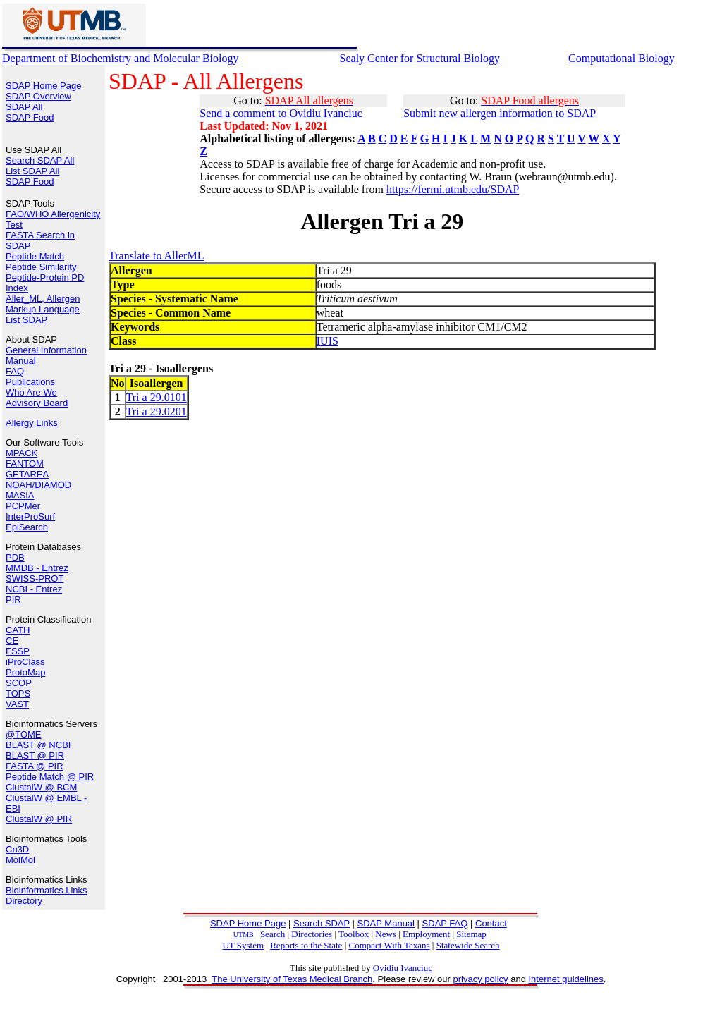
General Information (46, 350)
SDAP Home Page (43, 85)
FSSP (18, 651)
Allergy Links (32, 422)
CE (12, 640)
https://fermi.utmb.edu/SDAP (452, 189)
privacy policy (480, 979)
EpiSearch (27, 527)
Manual (21, 360)
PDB (15, 557)
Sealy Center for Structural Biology (420, 58)
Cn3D (17, 849)
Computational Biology (621, 58)
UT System (243, 945)
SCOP (19, 683)
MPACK (21, 453)
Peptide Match (35, 256)
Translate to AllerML (156, 256)
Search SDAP (321, 923)
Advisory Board (37, 403)
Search (272, 934)
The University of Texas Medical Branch (292, 979)
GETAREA (27, 474)
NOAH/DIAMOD (38, 484)
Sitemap (471, 934)
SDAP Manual (386, 923)
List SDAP (26, 319)
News (385, 934)
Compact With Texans (388, 945)
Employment (426, 934)
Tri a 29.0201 (156, 411)
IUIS (327, 341)
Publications (30, 382)
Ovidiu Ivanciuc (402, 967)
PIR (13, 599)
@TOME (24, 734)
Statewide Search (468, 945)
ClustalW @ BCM (41, 787)
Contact (491, 923)
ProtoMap (25, 672)
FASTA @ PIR (34, 766)
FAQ (15, 371)
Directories (311, 934)
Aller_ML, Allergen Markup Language (43, 303)
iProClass (25, 661)
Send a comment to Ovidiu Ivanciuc (281, 113)
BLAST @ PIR (35, 755)
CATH (18, 630)
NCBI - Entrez (34, 589)
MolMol (20, 860)
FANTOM (25, 463)
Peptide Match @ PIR (50, 776)
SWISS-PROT (34, 578)
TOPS (18, 693)
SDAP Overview (38, 96)
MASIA (20, 495)
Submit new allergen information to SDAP (499, 113)
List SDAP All (32, 171)
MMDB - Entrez (37, 568)
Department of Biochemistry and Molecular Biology (120, 58)
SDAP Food (30, 117)
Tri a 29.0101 (156, 397)
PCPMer (23, 506)
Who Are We (31, 392)
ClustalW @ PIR (39, 819)
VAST (17, 704)
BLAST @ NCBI (38, 745)
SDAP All (24, 107)
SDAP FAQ (445, 923)
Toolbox (353, 934)
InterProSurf (30, 516)
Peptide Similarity (41, 267)
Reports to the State (306, 945)
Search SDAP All (40, 160)
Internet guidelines (565, 979)
